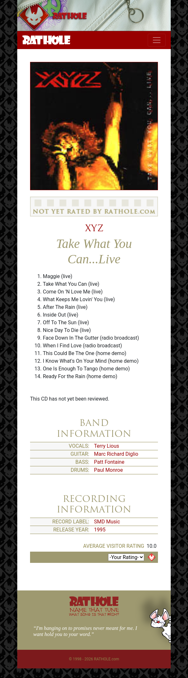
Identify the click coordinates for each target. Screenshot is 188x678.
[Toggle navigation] (157, 40)
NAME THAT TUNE (94, 611)
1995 (100, 530)
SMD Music (107, 522)
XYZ (94, 228)
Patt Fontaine (109, 462)
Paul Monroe (108, 470)
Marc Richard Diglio (116, 454)
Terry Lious (106, 446)
